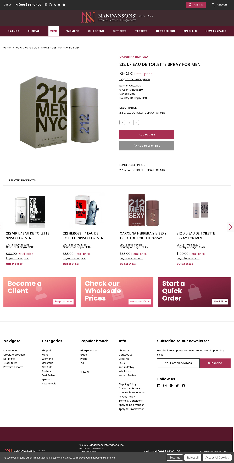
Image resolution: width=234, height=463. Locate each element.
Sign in (195, 5)
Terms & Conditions (131, 400)
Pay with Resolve (13, 367)
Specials (190, 39)
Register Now (63, 301)
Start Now (220, 301)
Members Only (140, 301)
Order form (10, 363)
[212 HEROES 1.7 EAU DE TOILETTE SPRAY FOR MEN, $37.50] (86, 210)
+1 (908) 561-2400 (28, 5)
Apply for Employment (132, 409)
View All (84, 372)
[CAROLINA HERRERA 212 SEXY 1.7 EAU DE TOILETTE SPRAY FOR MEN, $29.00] (143, 210)
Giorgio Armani (89, 350)
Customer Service (129, 388)
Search (219, 5)
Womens (72, 39)
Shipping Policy (127, 384)
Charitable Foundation (132, 392)
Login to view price (134, 79)
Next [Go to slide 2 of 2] (230, 227)
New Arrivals (215, 39)
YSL (82, 363)
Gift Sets (119, 39)
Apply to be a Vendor (131, 405)
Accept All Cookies (217, 457)
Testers (141, 39)
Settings (175, 457)
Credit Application (14, 354)
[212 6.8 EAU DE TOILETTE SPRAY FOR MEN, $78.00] (200, 210)
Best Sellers (165, 39)
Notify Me (9, 359)
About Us (124, 350)
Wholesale (125, 371)
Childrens (96, 39)
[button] (63, 301)
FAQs (122, 363)
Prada (83, 359)
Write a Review (127, 375)
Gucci (83, 354)
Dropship (124, 359)
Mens (54, 39)
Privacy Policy (127, 396)
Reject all (193, 457)
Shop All (34, 39)
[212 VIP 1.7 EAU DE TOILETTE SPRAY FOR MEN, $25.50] (30, 210)
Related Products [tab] (22, 180)
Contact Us (125, 354)
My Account (10, 350)
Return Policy (126, 367)
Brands (13, 39)
